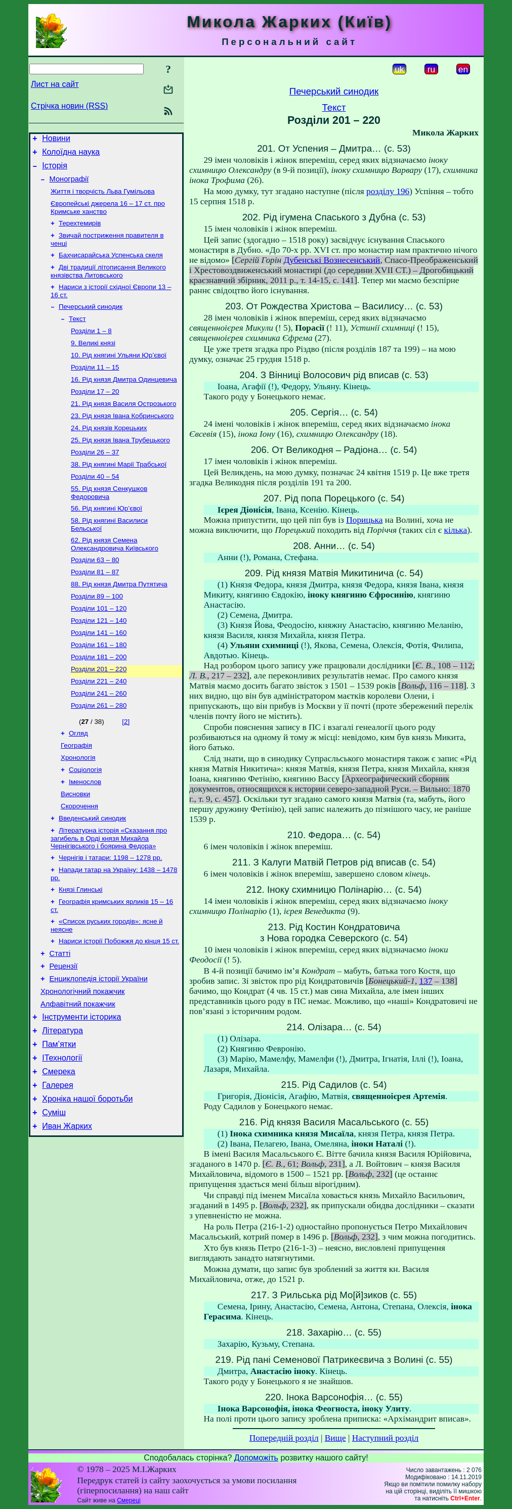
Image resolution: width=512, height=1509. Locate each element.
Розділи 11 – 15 (95, 386)
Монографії (69, 185)
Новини (56, 139)
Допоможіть (256, 1457)
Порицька (364, 520)
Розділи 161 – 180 (98, 685)
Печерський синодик (90, 321)
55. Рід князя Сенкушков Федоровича (109, 522)
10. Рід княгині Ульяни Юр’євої (118, 373)
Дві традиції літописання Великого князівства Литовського (108, 283)
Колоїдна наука (71, 155)
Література (62, 1102)
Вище (335, 1438)
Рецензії (64, 1030)
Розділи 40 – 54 (95, 505)
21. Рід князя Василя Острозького (123, 426)
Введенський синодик (92, 872)
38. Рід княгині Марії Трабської (118, 491)
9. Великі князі (93, 360)
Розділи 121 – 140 (98, 659)
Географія (76, 793)
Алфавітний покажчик (77, 1072)
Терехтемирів (80, 232)
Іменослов (85, 832)
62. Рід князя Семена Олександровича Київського (114, 576)
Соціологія (85, 819)
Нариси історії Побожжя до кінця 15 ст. (119, 1001)
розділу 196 (387, 191)
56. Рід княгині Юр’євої (106, 538)
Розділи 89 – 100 (97, 632)
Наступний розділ (385, 1438)
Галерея (57, 1162)
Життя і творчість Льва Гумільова (103, 198)
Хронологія (78, 806)
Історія (54, 170)
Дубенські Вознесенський (332, 260)
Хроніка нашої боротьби (87, 1177)
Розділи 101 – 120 (98, 646)
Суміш (54, 1192)
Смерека (58, 1147)
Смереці (128, 1500)
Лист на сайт (55, 84)
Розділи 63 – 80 (95, 593)
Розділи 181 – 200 (98, 698)
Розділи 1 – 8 (91, 347)
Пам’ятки (59, 1117)
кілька (455, 530)
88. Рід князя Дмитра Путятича (119, 619)
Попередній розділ (284, 1438)
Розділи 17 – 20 (95, 413)
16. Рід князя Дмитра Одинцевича (124, 399)
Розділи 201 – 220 (98, 711)
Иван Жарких (67, 1208)
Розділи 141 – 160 (98, 672)
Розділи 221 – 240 (98, 724)
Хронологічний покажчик (82, 1058)
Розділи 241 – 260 (98, 738)
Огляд (78, 780)
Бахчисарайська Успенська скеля (111, 266)
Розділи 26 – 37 (95, 478)
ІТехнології (62, 1132)
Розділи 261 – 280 (98, 751)
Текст (77, 334)
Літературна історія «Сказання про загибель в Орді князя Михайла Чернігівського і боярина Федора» (109, 892)
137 (426, 981)
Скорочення (79, 858)
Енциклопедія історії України (99, 1044)
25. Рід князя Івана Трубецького (120, 465)
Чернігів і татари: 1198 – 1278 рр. (110, 913)
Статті (60, 1016)
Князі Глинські (81, 947)
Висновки (75, 845)
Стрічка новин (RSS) (69, 106)
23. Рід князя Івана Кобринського (122, 439)
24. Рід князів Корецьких (109, 452)
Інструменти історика (81, 1086)
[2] (126, 767)
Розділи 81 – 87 (95, 606)
